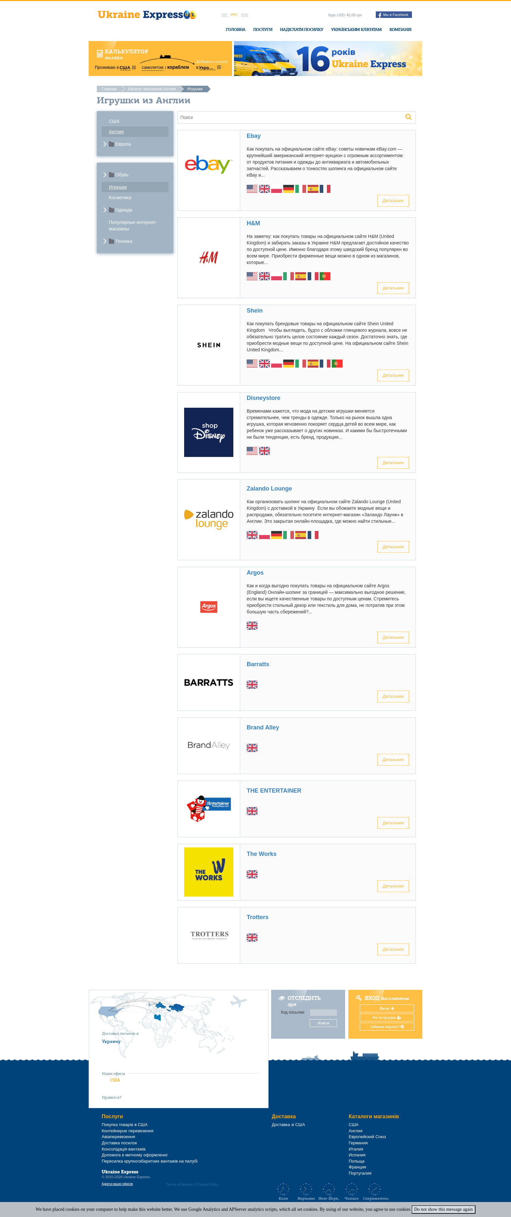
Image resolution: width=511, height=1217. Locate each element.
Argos (255, 572)
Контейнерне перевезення (127, 1130)
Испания (357, 1154)
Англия (116, 131)
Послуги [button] (262, 29)
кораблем (178, 67)
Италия (356, 1149)
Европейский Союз (367, 1136)
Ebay (254, 136)
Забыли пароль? (387, 1026)
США (114, 121)
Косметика (120, 197)
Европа (123, 144)
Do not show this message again (443, 1209)
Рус (234, 15)
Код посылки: (293, 1012)
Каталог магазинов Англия (152, 89)
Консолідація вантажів (124, 1149)
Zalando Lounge (269, 488)
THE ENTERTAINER (274, 790)
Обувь (121, 174)
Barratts (258, 664)
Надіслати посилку (301, 29)
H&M (253, 223)
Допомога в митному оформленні (135, 1154)
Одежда (123, 210)
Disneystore (263, 398)
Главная (109, 89)
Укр (224, 15)
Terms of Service (180, 1184)
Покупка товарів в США (125, 1124)
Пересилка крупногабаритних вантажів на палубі (149, 1161)
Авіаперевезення (118, 1136)
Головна (235, 29)
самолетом (152, 67)
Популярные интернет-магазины (133, 225)
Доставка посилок (119, 1142)
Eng (244, 15)
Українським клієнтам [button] (356, 29)
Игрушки (118, 187)
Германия (358, 1142)
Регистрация (387, 1017)
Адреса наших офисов (117, 1184)
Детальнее (393, 200)
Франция (357, 1167)
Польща (357, 1161)
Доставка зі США (288, 1124)
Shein (255, 310)
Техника (123, 241)
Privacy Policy (207, 1184)
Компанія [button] (400, 29)
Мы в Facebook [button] (393, 15)
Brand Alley (263, 727)
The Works (262, 854)
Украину (111, 1041)
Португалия (360, 1173)
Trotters (258, 917)
